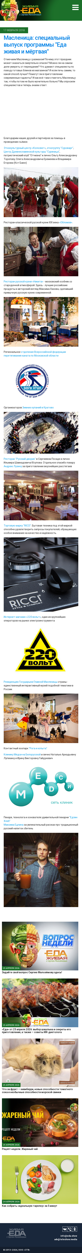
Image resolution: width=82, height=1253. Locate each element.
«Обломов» (65, 222)
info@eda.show (68, 1236)
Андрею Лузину (13, 466)
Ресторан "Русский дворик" (20, 458)
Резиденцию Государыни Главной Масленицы (30, 681)
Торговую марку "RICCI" (17, 525)
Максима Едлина (14, 824)
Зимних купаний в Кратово (38, 407)
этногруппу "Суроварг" (60, 148)
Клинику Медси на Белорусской (22, 754)
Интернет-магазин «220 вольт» (22, 616)
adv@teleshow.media (65, 1239)
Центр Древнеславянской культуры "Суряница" (32, 151)
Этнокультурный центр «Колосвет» (25, 148)
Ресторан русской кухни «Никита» (23, 281)
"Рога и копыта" (38, 748)
